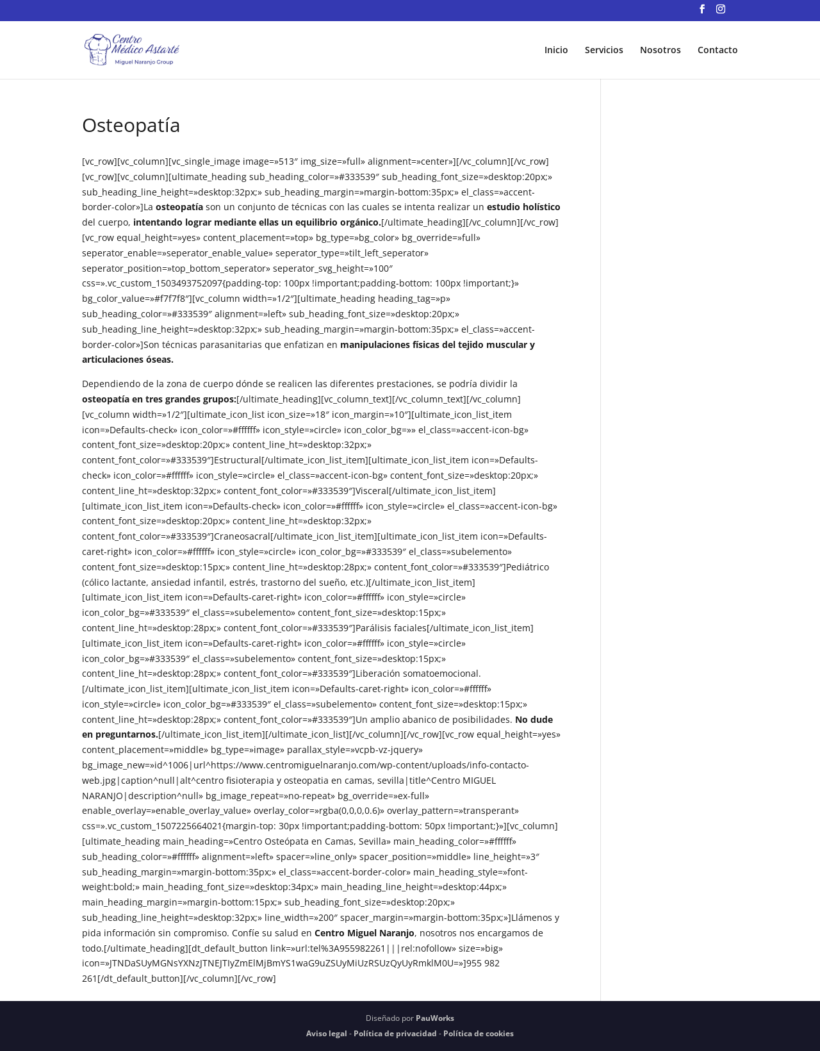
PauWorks (435, 1018)
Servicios (604, 51)
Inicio (556, 51)
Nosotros (660, 51)
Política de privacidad (395, 1033)
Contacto (718, 51)
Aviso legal (326, 1033)
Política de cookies (478, 1033)
